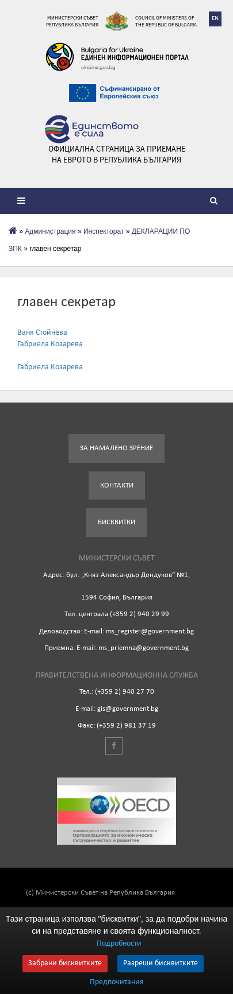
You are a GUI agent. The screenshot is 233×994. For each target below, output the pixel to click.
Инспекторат (103, 231)
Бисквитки (116, 522)
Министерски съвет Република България (72, 21)
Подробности (119, 943)
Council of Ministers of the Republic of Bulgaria (166, 21)
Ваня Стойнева (42, 332)
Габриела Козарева (50, 344)
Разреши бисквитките (160, 963)
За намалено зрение (116, 448)
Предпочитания (117, 982)
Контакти (116, 485)
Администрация (50, 231)
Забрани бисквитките (65, 963)
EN (215, 19)
